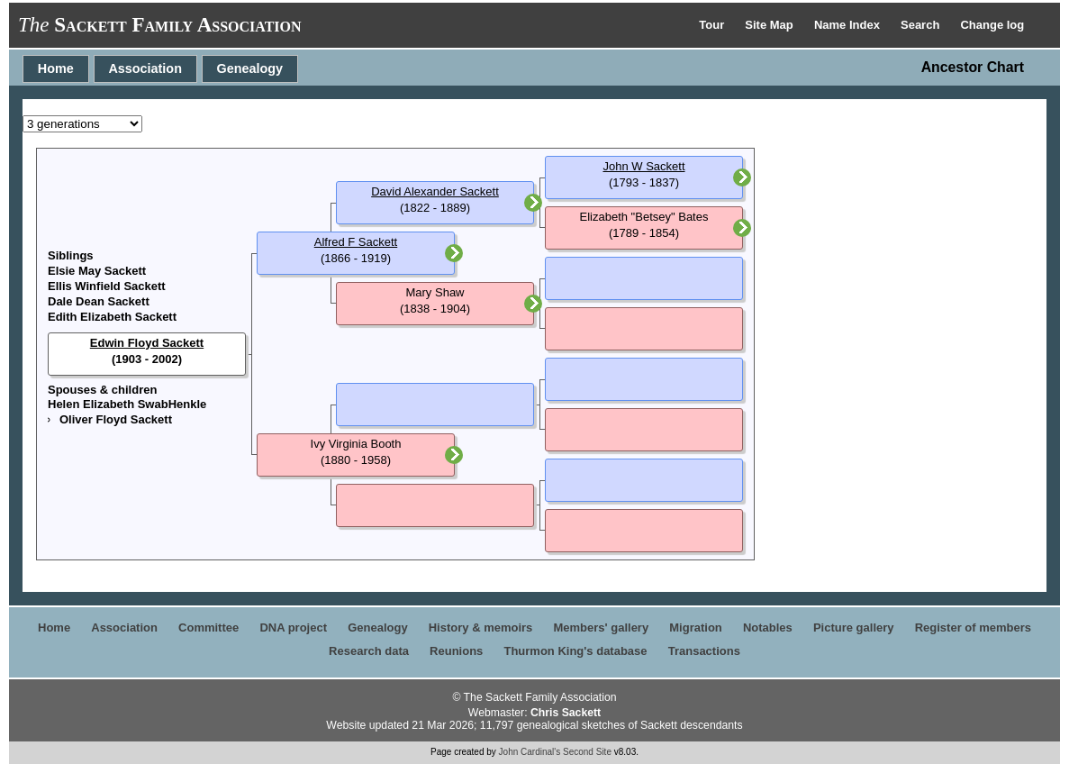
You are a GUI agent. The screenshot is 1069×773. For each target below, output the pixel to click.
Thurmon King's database (575, 651)
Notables (768, 627)
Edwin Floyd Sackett (147, 343)
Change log (992, 25)
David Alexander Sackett (435, 191)
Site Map (770, 25)
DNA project (293, 627)
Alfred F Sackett (355, 242)
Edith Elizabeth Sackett (112, 316)
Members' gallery (600, 627)
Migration (695, 627)
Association (145, 68)
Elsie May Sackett (97, 270)
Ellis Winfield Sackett (107, 286)
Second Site (587, 752)
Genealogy (250, 68)
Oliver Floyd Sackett (115, 419)
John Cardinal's (530, 752)
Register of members (973, 627)
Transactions (704, 651)
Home (56, 68)
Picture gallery (853, 627)
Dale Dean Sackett (98, 301)
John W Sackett (643, 166)
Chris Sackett (565, 712)
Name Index (848, 25)
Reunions (456, 651)
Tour (713, 25)
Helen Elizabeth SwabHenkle (127, 404)
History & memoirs (481, 627)
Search (922, 25)
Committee (208, 627)
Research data (369, 651)
